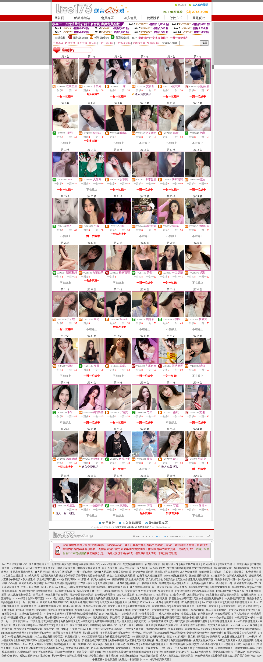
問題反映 (198, 18)
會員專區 (107, 18)
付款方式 (176, 18)
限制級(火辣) (80, 37)
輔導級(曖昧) (102, 37)
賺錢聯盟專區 (158, 523)
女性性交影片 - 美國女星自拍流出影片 (132, 527)
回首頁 (59, 18)
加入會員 (130, 18)
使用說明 (153, 18)
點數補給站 (82, 18)
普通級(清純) (123, 37)
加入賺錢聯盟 (131, 523)
